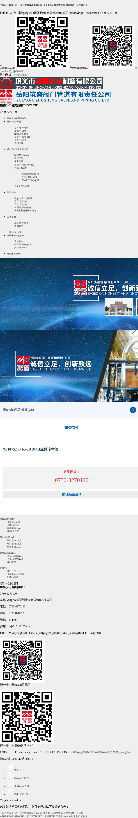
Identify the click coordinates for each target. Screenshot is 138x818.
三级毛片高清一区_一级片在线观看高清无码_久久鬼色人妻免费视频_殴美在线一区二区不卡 (43, 5)
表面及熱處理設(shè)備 (25, 210)
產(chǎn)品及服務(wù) (17, 149)
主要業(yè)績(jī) (21, 222)
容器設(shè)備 (20, 204)
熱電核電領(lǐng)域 (30, 174)
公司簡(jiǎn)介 (21, 127)
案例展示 (18, 226)
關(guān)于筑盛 (14, 121)
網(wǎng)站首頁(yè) (16, 118)
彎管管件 (18, 158)
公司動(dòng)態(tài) (23, 244)
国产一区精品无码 (46, 816)
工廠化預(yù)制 (21, 186)
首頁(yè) (14, 770)
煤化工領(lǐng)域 (29, 177)
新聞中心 (4, 568)
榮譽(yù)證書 (20, 140)
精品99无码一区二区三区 (25, 816)
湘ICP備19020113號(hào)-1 (16, 758)
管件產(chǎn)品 (14, 544)
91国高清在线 (6, 816)
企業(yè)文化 (20, 130)
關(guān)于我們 (18, 778)
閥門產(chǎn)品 (21, 155)
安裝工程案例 (20, 167)
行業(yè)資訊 (13, 577)
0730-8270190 (20, 75)
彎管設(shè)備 (20, 201)
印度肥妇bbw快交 (64, 816)
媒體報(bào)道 (20, 247)
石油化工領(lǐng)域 (30, 180)
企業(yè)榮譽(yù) (15, 559)
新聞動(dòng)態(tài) (16, 235)
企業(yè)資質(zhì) (22, 137)
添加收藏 (19, 71)
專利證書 (18, 143)
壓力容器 (18, 161)
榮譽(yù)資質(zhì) (8, 553)
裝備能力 (11, 192)
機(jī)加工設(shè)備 (23, 198)
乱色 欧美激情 (80, 816)
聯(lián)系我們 (13, 254)
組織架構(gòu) (21, 134)
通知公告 (18, 241)
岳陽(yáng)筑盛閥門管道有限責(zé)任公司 (92, 752)
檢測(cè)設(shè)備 (22, 207)
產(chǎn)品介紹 (7, 537)
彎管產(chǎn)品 (14, 547)
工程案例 (11, 217)
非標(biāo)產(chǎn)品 (24, 164)
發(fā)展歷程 (13, 531)
